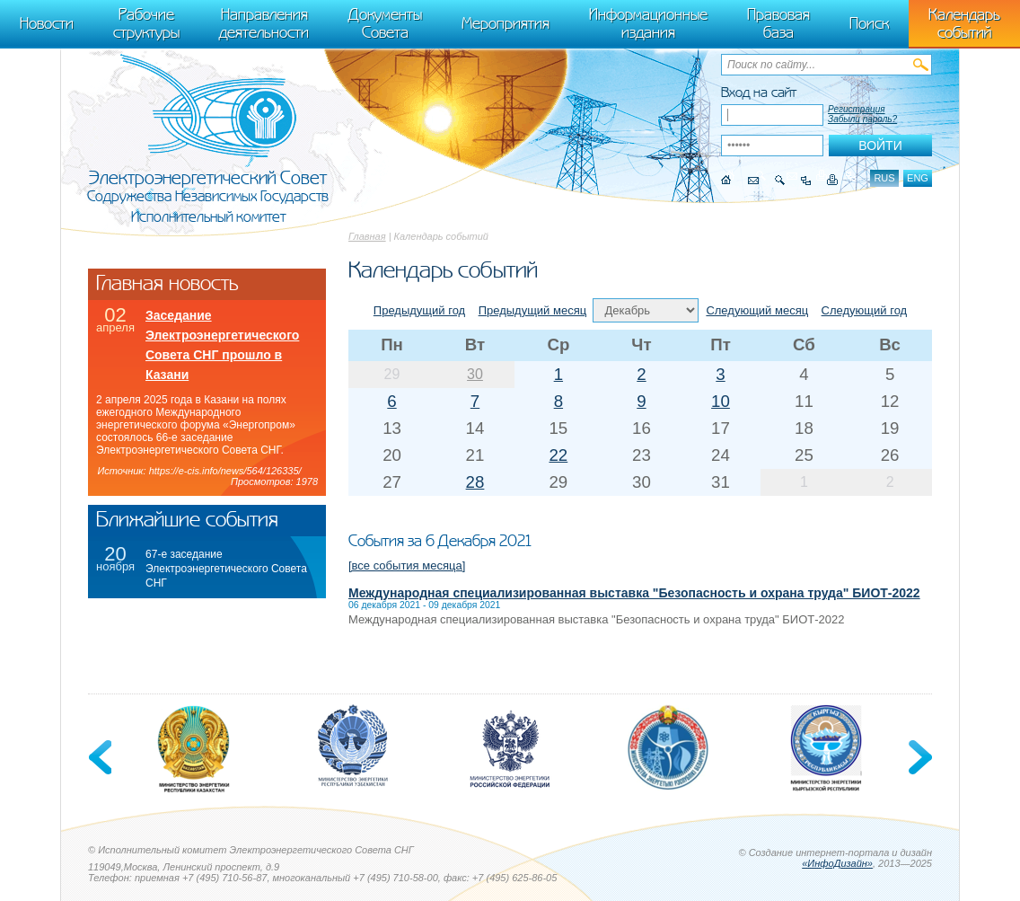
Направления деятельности (264, 23)
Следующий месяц (757, 310)
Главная (367, 236)
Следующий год (865, 310)
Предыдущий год (419, 310)
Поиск (869, 23)
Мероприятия (506, 23)
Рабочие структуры (146, 23)
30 (475, 374)
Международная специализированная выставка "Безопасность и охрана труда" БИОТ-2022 (634, 593)
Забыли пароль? (862, 119)
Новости (47, 23)
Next (918, 757)
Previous (101, 757)
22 (558, 455)
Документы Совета (385, 23)
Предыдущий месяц (533, 310)
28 (475, 482)
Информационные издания (648, 23)
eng (917, 177)
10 (720, 401)
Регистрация (856, 109)
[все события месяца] (406, 565)
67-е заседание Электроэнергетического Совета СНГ (226, 568)
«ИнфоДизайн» (837, 863)
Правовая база (778, 23)
